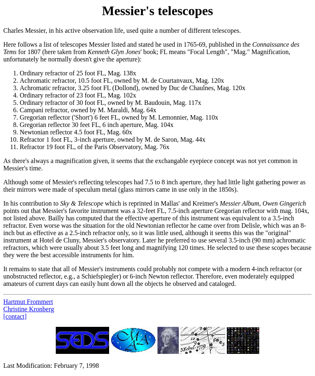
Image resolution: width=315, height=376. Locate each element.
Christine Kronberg (28, 309)
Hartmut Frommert (28, 301)
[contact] (15, 316)
